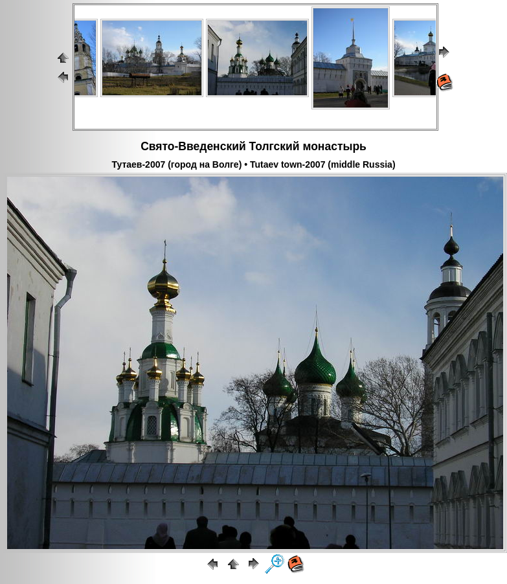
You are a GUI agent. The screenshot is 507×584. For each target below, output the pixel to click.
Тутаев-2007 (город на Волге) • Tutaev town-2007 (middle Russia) (253, 164)
